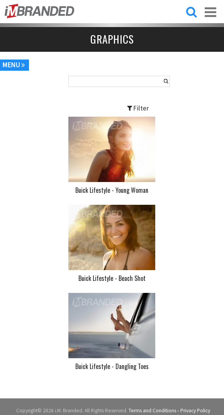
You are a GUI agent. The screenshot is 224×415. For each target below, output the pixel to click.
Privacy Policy (195, 410)
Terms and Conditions (152, 410)
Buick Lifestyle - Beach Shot (112, 278)
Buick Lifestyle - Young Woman (111, 190)
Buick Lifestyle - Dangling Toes (112, 366)
